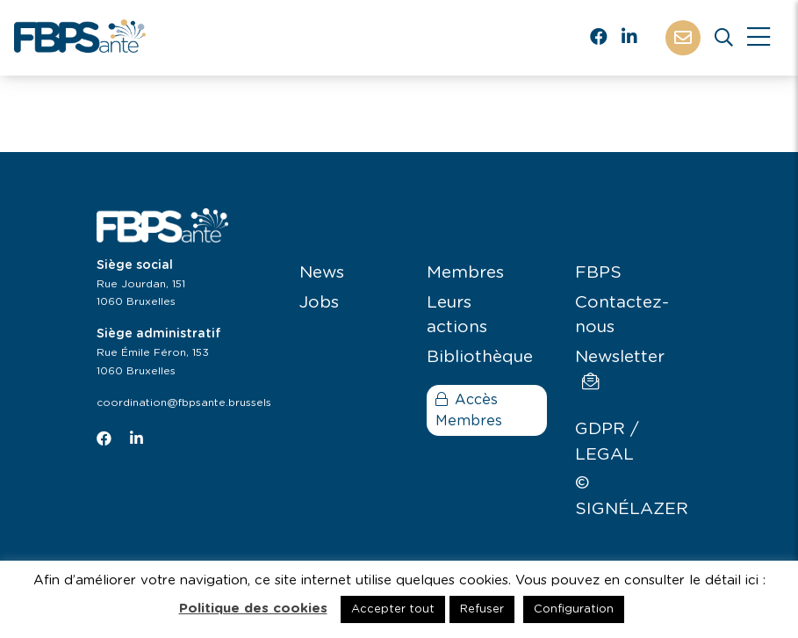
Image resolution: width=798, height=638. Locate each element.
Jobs (319, 302)
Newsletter (620, 369)
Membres (465, 273)
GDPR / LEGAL (607, 442)
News (321, 273)
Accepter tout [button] (393, 609)
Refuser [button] (482, 609)
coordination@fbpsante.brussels (184, 402)
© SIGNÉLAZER (631, 496)
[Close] (758, 38)
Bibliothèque (480, 357)
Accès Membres (468, 410)
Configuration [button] (574, 609)
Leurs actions (457, 315)
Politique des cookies (253, 608)
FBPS (598, 273)
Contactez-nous (622, 315)
